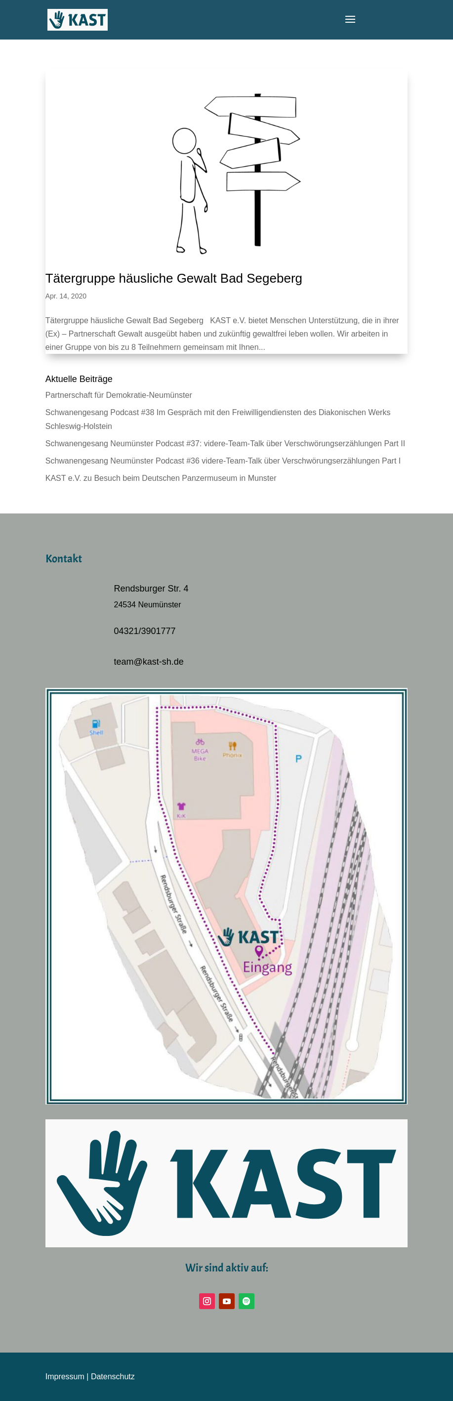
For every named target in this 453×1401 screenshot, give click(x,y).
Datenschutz (113, 1376)
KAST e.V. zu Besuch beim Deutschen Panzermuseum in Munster (161, 478)
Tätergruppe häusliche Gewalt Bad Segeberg (173, 278)
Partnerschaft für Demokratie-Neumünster (118, 395)
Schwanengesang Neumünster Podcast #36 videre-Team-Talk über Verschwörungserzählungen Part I (223, 461)
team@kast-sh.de (149, 662)
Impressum (64, 1376)
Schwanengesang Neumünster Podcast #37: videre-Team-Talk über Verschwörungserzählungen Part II (225, 443)
